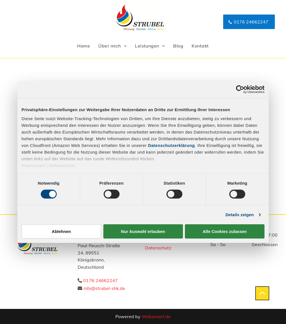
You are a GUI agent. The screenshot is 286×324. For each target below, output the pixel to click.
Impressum (33, 165)
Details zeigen (239, 214)
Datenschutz (62, 165)
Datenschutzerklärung (171, 145)
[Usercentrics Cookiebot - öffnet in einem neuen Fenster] (240, 89)
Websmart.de (156, 316)
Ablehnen (61, 231)
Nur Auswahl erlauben (143, 231)
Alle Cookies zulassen (225, 231)
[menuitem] (83, 45)
